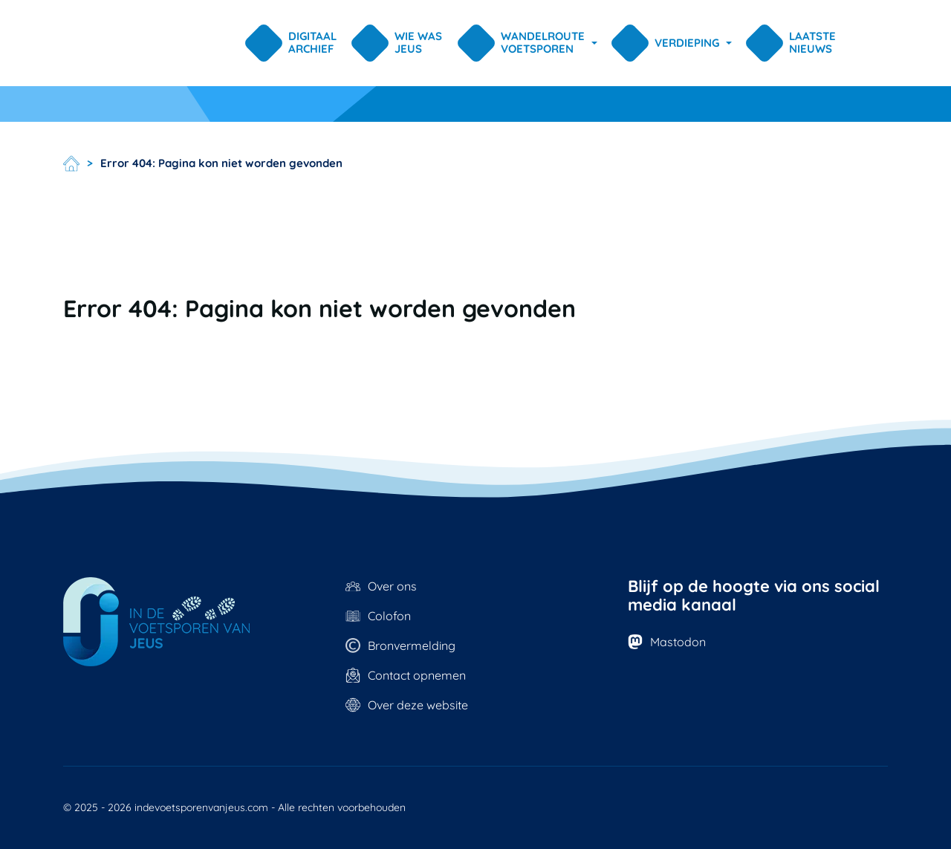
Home (71, 163)
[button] (529, 43)
